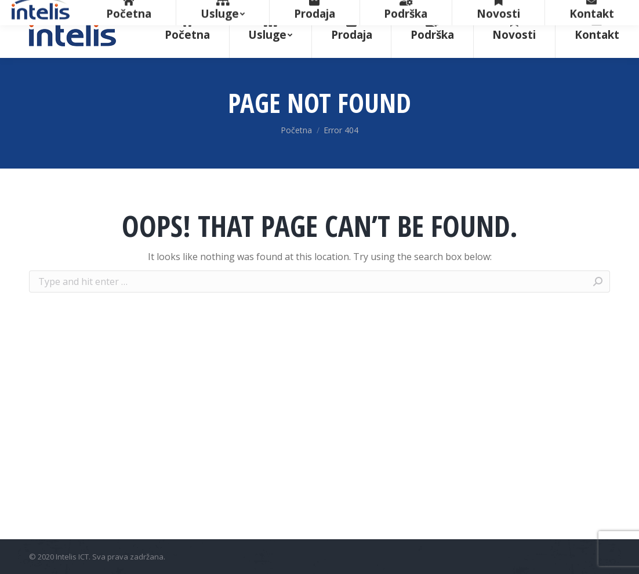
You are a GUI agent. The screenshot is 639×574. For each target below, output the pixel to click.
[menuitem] (187, 29)
